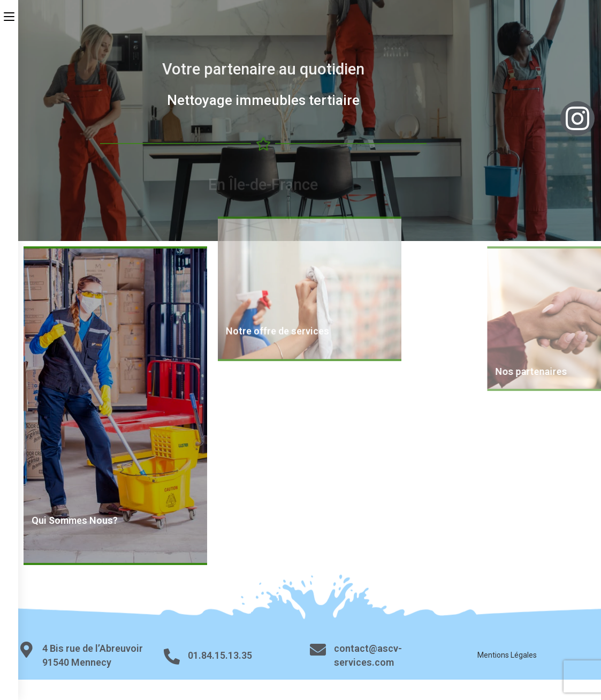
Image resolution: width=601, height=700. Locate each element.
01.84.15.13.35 (220, 655)
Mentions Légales (507, 655)
